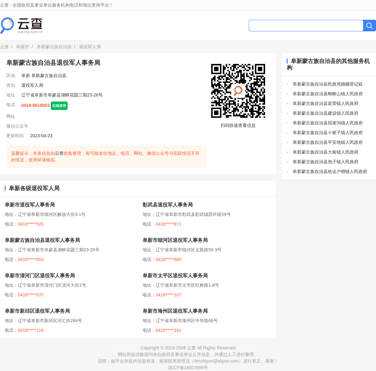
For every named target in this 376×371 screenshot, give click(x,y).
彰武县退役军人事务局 (168, 204)
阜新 (25, 75)
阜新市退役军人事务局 (30, 204)
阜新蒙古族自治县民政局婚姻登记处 (328, 83)
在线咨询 (59, 105)
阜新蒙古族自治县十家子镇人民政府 (328, 132)
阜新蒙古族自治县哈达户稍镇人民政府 (330, 171)
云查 (4, 46)
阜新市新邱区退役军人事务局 (37, 311)
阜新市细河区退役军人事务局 (175, 240)
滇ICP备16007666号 (188, 367)
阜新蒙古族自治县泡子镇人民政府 (325, 161)
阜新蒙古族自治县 (54, 46)
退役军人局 (32, 85)
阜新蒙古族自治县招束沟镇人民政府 (328, 122)
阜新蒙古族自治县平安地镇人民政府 (328, 142)
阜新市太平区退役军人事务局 (175, 275)
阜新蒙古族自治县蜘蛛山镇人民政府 (328, 93)
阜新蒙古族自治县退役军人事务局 (42, 240)
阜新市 (22, 46)
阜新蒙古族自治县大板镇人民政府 (325, 151)
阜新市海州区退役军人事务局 (175, 311)
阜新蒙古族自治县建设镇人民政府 (325, 113)
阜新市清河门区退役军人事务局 (40, 275)
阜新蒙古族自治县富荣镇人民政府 (325, 103)
